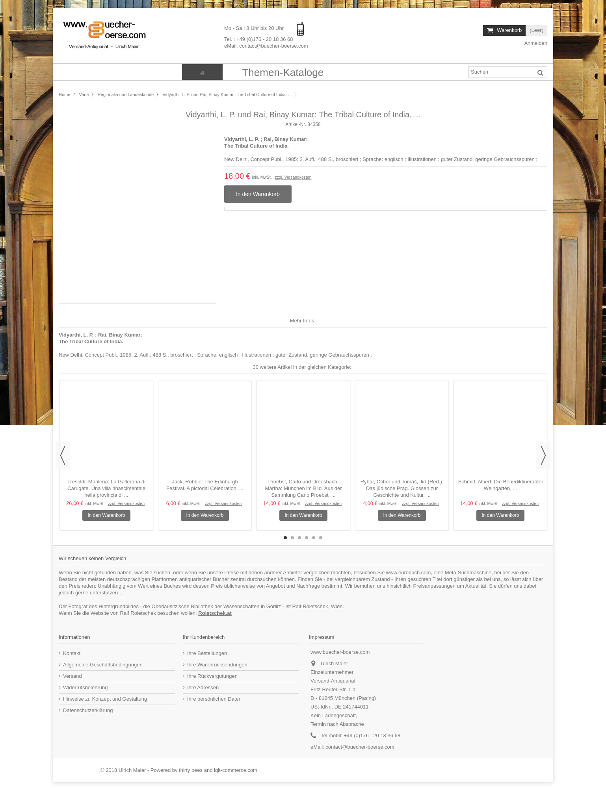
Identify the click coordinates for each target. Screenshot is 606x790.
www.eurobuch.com (408, 572)
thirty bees (191, 770)
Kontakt (71, 653)
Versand (72, 676)
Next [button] (543, 455)
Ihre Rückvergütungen (212, 676)
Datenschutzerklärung (88, 710)
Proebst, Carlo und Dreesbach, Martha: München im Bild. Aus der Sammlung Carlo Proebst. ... (303, 488)
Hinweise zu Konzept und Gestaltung (105, 699)
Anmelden (535, 43)
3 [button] (299, 537)
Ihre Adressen (203, 687)
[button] (282, 72)
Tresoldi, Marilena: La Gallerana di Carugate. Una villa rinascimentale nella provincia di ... (106, 488)
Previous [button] (63, 455)
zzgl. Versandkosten (293, 177)
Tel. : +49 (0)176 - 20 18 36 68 (258, 39)
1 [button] (285, 537)
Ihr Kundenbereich (204, 637)
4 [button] (306, 537)
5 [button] (313, 537)
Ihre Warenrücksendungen (217, 665)
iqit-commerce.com (235, 770)
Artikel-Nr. (295, 124)
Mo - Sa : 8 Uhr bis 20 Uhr (254, 28)
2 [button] (292, 537)
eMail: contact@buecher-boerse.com (266, 45)
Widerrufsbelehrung (85, 687)
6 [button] (320, 537)
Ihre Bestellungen (207, 653)
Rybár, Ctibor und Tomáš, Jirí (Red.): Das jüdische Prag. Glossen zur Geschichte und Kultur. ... (402, 488)
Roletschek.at (215, 613)
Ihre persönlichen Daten (214, 699)
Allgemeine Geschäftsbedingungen (103, 665)
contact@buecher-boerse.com (359, 747)
